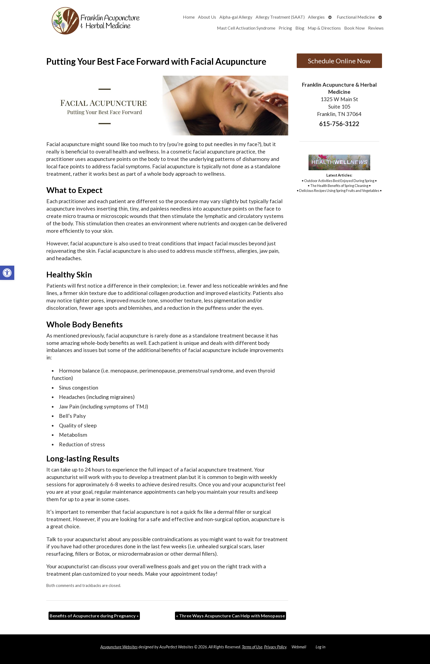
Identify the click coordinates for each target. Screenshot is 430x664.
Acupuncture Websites (119, 647)
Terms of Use (252, 647)
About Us (207, 16)
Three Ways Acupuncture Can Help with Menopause (230, 615)
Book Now (354, 27)
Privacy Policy (275, 647)
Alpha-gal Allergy (235, 16)
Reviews (376, 27)
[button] (7, 273)
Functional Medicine (356, 16)
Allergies (316, 16)
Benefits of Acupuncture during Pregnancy (94, 615)
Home (189, 16)
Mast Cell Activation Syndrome (246, 27)
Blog (299, 27)
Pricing (285, 27)
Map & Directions (324, 27)
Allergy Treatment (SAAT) (280, 16)
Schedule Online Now (339, 61)
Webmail (299, 647)
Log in (321, 647)
